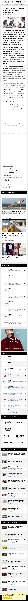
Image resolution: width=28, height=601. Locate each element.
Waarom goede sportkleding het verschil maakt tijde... (13, 212)
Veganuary (11, 172)
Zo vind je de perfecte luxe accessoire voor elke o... (12, 257)
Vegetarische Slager (8, 166)
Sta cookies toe (7, 598)
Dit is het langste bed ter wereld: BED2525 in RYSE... (12, 234)
